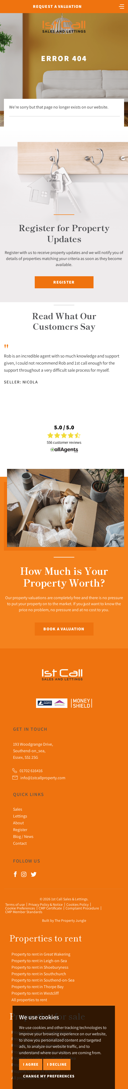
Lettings (20, 816)
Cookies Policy (77, 904)
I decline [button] (57, 1064)
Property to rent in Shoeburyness (39, 967)
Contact (20, 843)
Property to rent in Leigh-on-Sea (39, 960)
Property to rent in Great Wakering (40, 954)
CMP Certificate (50, 908)
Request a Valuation (57, 6)
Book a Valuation (63, 629)
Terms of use (15, 904)
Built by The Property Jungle (64, 920)
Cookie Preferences (20, 908)
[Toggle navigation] (121, 6)
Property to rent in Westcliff (35, 993)
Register (63, 282)
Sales (17, 809)
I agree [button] (30, 1064)
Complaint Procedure (82, 908)
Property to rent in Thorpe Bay (37, 986)
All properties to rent (29, 999)
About (18, 822)
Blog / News (23, 836)
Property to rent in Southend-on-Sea (42, 980)
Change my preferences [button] (48, 1076)
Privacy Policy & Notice (45, 904)
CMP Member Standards (23, 911)
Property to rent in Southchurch (38, 973)
